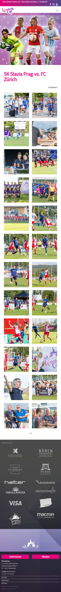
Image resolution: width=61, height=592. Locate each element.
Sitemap (4, 583)
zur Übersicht (52, 87)
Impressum (5, 580)
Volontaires (15, 557)
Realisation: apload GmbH (8, 589)
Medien (46, 557)
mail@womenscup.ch (8, 571)
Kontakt (4, 577)
